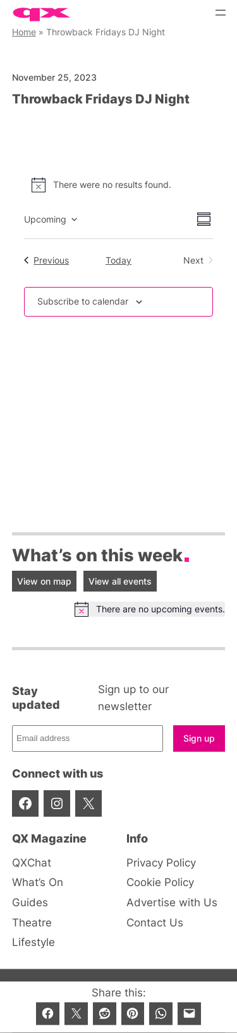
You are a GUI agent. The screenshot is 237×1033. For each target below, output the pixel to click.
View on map (44, 581)
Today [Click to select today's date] (118, 260)
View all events (120, 581)
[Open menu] (220, 12)
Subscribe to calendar (82, 301)
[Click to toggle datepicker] (50, 219)
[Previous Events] (46, 260)
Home (24, 31)
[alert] (118, 185)
